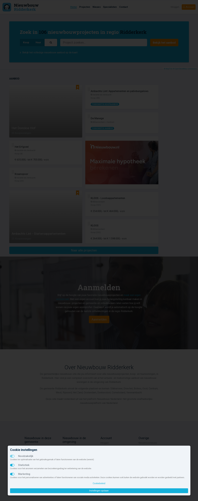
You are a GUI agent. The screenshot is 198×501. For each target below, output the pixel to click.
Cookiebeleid (99, 483)
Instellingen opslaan (99, 490)
